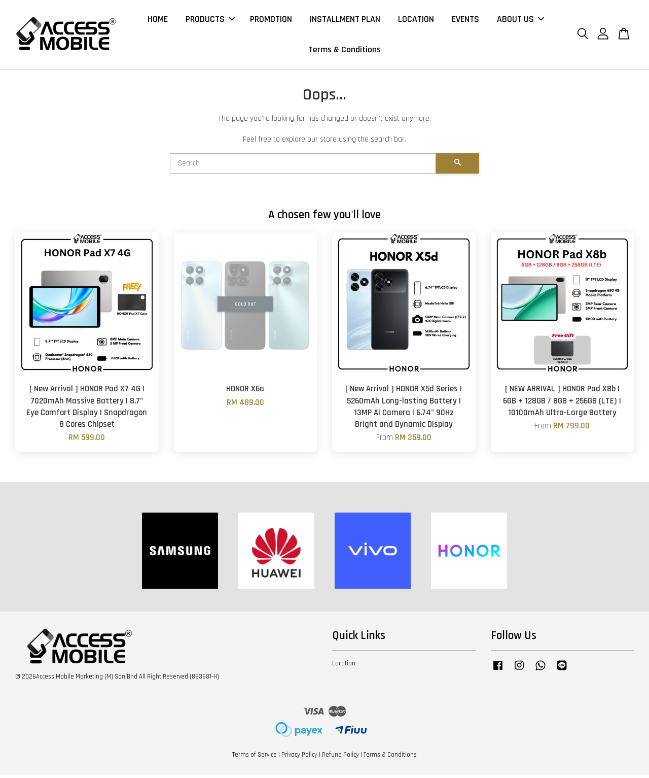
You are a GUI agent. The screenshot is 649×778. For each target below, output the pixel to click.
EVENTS (465, 20)
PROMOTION (271, 20)
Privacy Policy (299, 757)
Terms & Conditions (344, 51)
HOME (158, 20)
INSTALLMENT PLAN (345, 20)
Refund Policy (340, 757)
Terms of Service (254, 757)
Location (343, 666)
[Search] (303, 166)
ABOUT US (520, 20)
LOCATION (416, 20)
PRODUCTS (210, 20)
